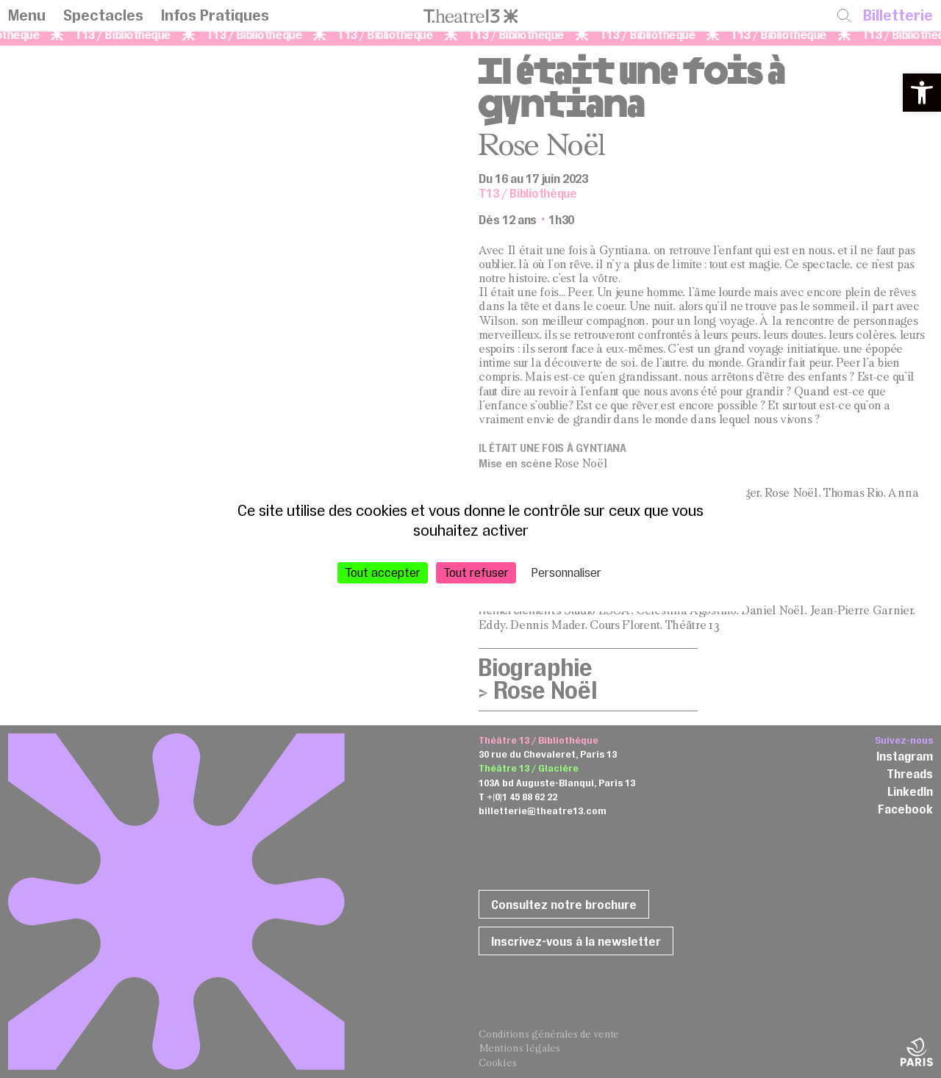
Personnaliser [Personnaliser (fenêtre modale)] (566, 571)
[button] (922, 92)
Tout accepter (383, 571)
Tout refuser (476, 571)
